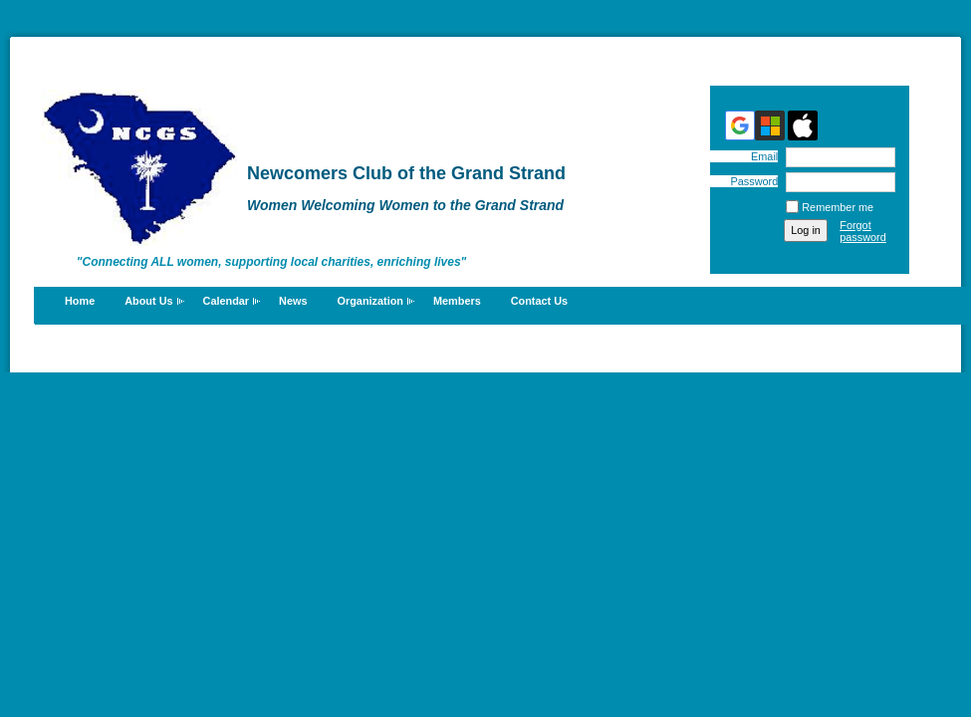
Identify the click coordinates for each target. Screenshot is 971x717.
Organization (370, 301)
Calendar (226, 301)
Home (80, 301)
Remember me (837, 207)
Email (761, 156)
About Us (148, 301)
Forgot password (863, 231)
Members (457, 301)
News (293, 301)
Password (750, 181)
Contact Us (539, 301)
